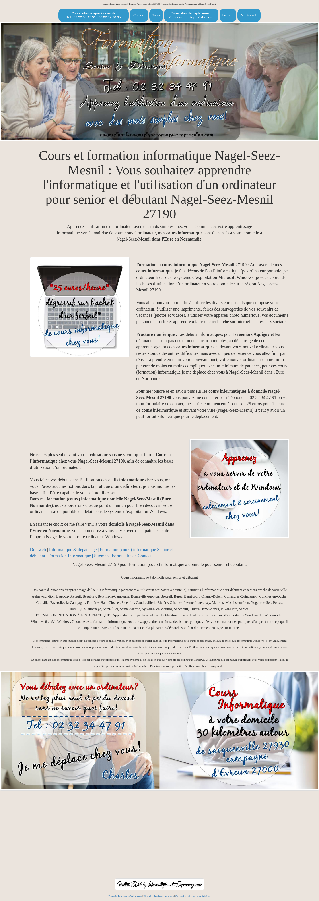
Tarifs (156, 15)
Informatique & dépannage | (74, 549)
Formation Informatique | (71, 555)
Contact (139, 15)
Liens (226, 15)
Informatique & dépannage (130, 896)
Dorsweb (38, 549)
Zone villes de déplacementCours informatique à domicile (191, 15)
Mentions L (249, 15)
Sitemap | (103, 555)
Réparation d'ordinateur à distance (158, 896)
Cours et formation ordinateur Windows (192, 896)
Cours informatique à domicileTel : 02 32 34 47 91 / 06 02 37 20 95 (93, 15)
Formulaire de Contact (132, 555)
